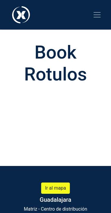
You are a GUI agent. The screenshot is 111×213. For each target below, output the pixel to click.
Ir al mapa (55, 188)
